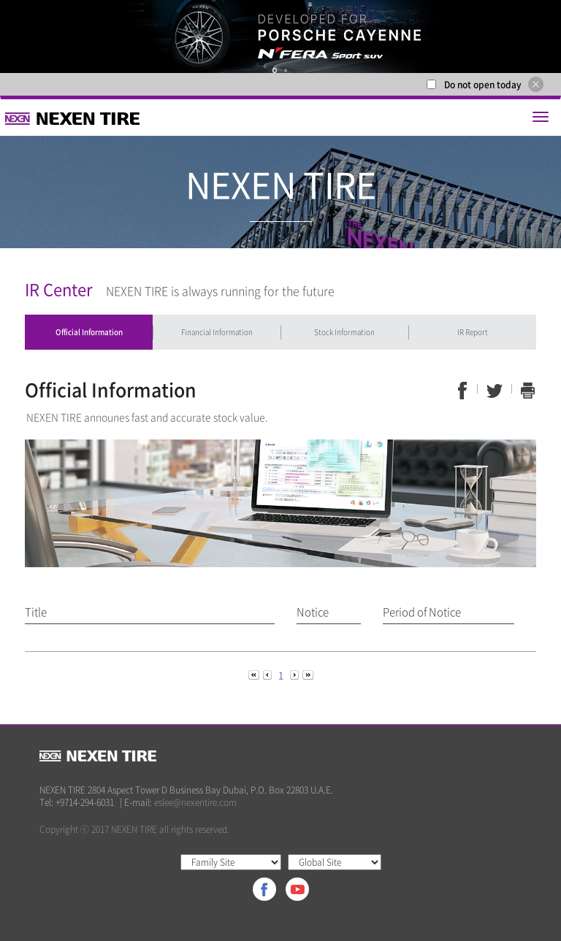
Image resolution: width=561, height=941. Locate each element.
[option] (280, 36)
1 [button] (274, 70)
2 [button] (285, 70)
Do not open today (483, 85)
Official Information (89, 331)
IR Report (472, 331)
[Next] (295, 674)
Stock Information (344, 331)
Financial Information (217, 331)
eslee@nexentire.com (195, 802)
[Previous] (255, 674)
